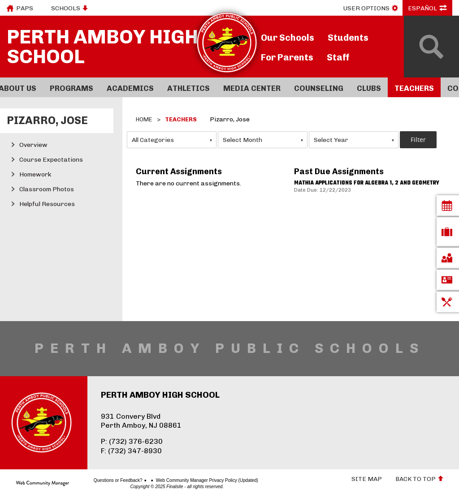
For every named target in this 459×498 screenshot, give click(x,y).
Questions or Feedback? (100, 480)
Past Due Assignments (339, 171)
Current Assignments (179, 171)
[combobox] (172, 139)
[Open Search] (431, 46)
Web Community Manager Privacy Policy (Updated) (190, 480)
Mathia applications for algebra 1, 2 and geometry (366, 183)
